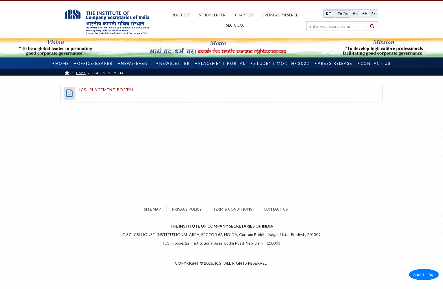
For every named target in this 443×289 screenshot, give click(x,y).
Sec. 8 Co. (235, 25)
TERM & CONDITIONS (232, 209)
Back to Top (424, 274)
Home (62, 63)
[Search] (372, 26)
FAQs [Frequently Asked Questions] (343, 13)
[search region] (342, 26)
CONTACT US (276, 209)
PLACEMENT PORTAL (221, 63)
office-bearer (95, 63)
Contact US (376, 63)
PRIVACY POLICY (187, 209)
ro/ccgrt (181, 15)
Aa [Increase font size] (355, 13)
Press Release (335, 63)
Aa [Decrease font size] (373, 13)
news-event (136, 63)
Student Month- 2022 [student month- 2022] (281, 63)
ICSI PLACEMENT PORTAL (106, 89)
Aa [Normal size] (364, 13)
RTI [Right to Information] (329, 13)
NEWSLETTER (174, 63)
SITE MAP (152, 209)
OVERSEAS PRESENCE (279, 15)
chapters (244, 15)
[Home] (67, 72)
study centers (213, 15)
